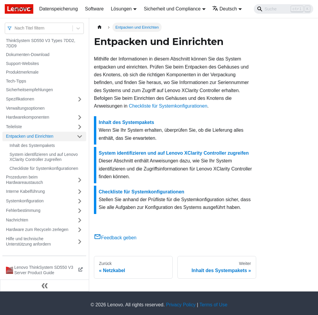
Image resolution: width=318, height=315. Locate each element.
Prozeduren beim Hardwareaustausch (24, 180)
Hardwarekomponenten (27, 117)
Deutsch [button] (224, 8)
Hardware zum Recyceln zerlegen (37, 229)
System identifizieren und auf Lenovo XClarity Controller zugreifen (44, 157)
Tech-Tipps (16, 81)
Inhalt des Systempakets (32, 145)
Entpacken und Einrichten (29, 136)
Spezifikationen (20, 99)
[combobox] (15, 28)
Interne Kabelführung (25, 191)
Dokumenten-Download (27, 54)
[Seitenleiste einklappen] (44, 285)
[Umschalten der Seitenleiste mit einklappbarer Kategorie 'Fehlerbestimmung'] (79, 210)
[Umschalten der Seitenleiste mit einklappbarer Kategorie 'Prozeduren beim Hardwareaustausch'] (79, 180)
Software (94, 8)
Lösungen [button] (121, 8)
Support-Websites (22, 63)
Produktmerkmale (22, 72)
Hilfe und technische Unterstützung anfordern (28, 241)
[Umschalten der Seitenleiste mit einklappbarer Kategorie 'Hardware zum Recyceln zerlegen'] (79, 230)
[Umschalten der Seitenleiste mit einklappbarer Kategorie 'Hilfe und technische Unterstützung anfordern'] (79, 242)
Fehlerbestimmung (23, 210)
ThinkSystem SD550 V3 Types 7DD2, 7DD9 (40, 43)
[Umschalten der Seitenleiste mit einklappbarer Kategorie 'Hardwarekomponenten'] (79, 117)
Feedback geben (115, 237)
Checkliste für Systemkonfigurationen (44, 168)
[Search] (283, 9)
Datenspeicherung (58, 8)
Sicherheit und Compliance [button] (172, 8)
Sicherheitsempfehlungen (29, 89)
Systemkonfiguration (25, 200)
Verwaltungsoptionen (25, 108)
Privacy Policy (181, 304)
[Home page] (99, 27)
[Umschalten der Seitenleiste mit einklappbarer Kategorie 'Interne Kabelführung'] (79, 191)
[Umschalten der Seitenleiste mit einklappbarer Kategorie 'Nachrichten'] (79, 220)
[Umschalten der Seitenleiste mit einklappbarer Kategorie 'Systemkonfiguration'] (79, 201)
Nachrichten (17, 220)
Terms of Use (213, 304)
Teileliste (14, 126)
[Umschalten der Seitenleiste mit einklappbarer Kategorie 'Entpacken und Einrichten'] (79, 136)
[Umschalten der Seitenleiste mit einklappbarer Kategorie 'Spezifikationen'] (79, 99)
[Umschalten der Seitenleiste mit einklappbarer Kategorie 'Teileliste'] (79, 127)
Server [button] (20, 8)
